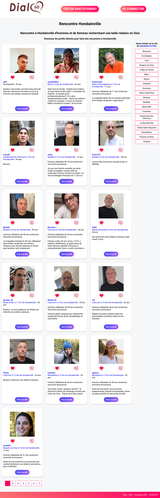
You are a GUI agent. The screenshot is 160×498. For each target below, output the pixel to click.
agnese (95, 373)
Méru (146, 74)
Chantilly (146, 83)
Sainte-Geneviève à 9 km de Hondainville (110, 230)
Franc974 (96, 154)
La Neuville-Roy (147, 123)
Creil (147, 60)
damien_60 (8, 300)
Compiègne (147, 56)
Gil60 (94, 227)
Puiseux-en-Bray (147, 137)
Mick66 (6, 227)
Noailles (146, 102)
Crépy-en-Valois (147, 70)
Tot (93, 300)
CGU (131, 495)
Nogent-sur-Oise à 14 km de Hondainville (21, 448)
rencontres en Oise (148, 46)
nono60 (6, 154)
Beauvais (147, 51)
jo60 (5, 82)
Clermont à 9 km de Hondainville (62, 230)
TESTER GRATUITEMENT (80, 9)
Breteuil (146, 97)
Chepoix (146, 141)
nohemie (51, 373)
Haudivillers (147, 132)
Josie (50, 154)
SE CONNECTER (133, 9)
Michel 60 (52, 300)
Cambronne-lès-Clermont (147, 117)
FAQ (125, 495)
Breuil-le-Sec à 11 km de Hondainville (19, 302)
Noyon (147, 79)
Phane (6, 373)
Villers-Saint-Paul (146, 93)
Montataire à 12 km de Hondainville (63, 375)
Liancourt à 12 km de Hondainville (63, 302)
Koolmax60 (97, 82)
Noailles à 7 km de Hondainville (62, 157)
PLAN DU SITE (141, 495)
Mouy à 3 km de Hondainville (60, 84)
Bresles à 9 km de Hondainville (105, 157)
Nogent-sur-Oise (147, 65)
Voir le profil (22, 108)
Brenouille (146, 107)
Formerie (147, 111)
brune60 (6, 445)
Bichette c (52, 227)
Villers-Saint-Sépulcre (146, 127)
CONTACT (153, 495)
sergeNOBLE (53, 82)
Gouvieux (146, 88)
